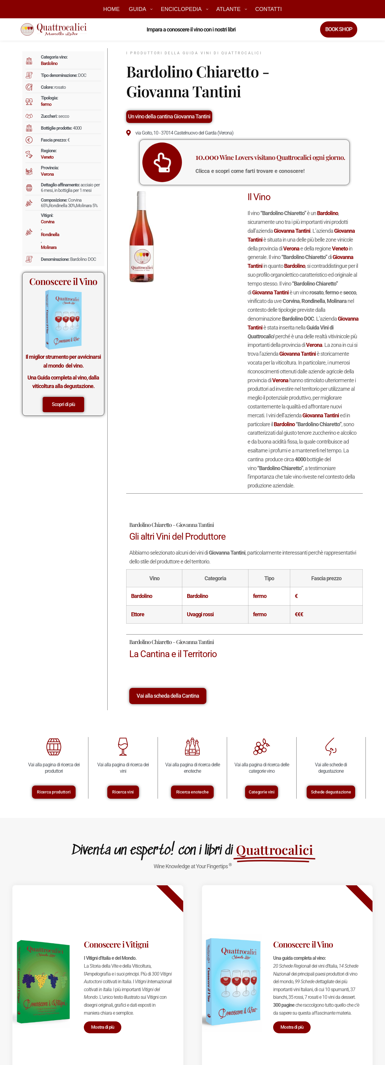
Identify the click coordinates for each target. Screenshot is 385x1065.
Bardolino (49, 63)
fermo (46, 104)
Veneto (47, 157)
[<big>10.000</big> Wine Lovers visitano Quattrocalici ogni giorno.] (194, 162)
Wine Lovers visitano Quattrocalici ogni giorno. (260, 159)
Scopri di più (63, 404)
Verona (47, 174)
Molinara (48, 247)
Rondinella (50, 234)
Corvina (47, 222)
